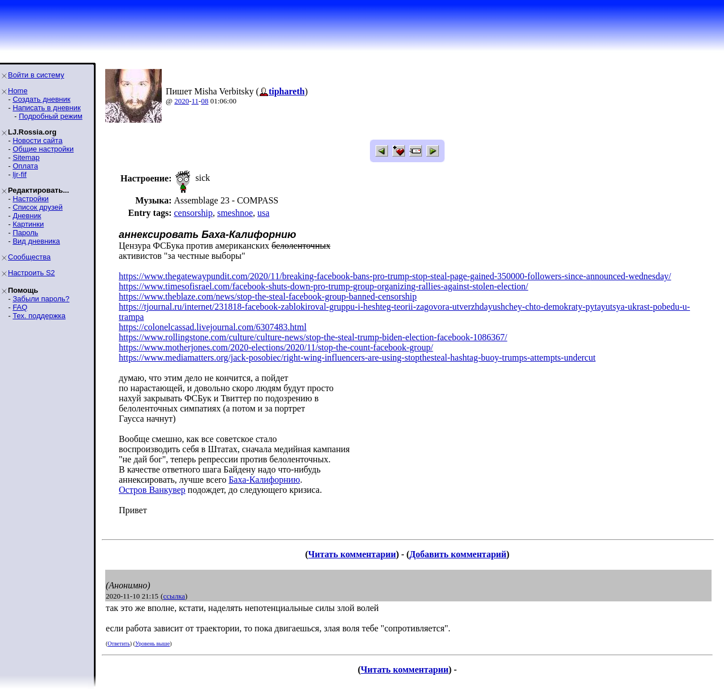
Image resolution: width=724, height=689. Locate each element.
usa (263, 213)
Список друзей (37, 207)
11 (195, 101)
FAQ (19, 307)
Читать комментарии (352, 554)
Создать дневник (41, 99)
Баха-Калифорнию (264, 479)
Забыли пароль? (40, 298)
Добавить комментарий (458, 554)
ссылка (174, 596)
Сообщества (29, 257)
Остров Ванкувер (152, 490)
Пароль (25, 232)
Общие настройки (43, 149)
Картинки (28, 224)
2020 (181, 101)
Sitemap (26, 157)
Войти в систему (36, 75)
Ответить (118, 643)
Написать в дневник (46, 107)
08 (204, 101)
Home (18, 90)
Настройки (30, 198)
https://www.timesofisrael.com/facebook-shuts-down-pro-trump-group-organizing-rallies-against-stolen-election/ (323, 286)
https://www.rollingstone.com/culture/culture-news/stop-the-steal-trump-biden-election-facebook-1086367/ (313, 337)
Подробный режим (50, 116)
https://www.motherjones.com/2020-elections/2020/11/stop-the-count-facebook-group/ (276, 347)
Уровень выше (152, 643)
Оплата (25, 166)
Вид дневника (36, 241)
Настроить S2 (31, 272)
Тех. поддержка (38, 315)
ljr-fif (19, 174)
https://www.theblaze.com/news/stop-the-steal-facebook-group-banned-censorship (268, 296)
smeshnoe (235, 213)
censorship (193, 213)
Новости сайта (37, 140)
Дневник (26, 215)
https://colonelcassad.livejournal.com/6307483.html (213, 327)
